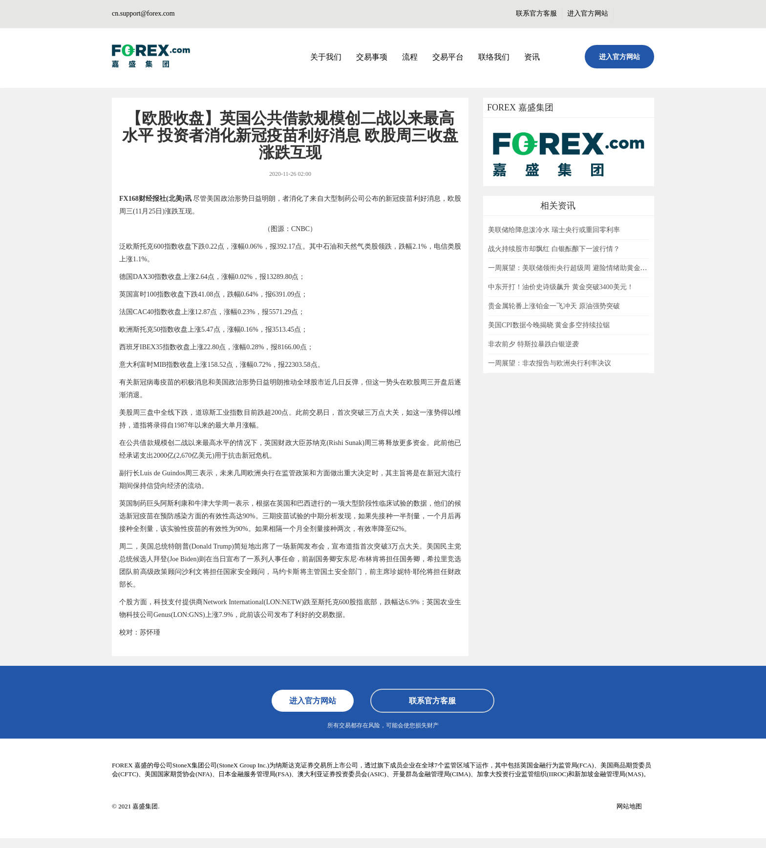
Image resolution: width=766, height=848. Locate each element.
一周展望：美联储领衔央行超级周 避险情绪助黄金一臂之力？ (581, 268)
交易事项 (371, 57)
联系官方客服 (536, 13)
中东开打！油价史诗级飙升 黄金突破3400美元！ (561, 287)
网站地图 (629, 806)
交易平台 (448, 57)
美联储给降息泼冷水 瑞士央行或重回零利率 (554, 229)
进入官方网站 (587, 13)
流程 (410, 57)
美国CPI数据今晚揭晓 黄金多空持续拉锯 (549, 325)
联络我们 (494, 57)
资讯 (532, 57)
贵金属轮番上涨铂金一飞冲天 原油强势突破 (554, 306)
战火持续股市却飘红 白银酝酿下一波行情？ (554, 249)
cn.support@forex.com (143, 13)
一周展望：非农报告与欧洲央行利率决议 (549, 363)
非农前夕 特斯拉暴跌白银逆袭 (533, 344)
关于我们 (325, 57)
